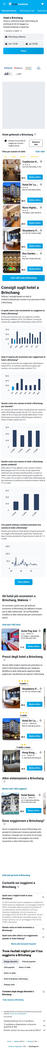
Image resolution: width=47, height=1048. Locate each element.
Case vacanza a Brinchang (13, 973)
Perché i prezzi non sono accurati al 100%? (25, 1003)
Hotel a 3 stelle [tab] (25, 940)
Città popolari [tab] (9, 940)
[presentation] (35, 134)
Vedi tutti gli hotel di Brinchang (16, 848)
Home (9, 1014)
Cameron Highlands (15, 1019)
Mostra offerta (35, 177)
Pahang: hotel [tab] (9, 958)
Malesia (17, 1014)
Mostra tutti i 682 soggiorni (14, 789)
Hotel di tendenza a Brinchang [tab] (15, 952)
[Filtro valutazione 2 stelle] (5, 157)
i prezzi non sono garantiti (18, 986)
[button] (4, 4)
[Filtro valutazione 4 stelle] (23, 157)
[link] (23, 278)
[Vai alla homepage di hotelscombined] (18, 4)
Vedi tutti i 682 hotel (11, 624)
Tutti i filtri (40, 151)
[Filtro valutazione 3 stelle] (13, 157)
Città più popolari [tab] (28, 934)
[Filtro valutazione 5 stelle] (34, 157)
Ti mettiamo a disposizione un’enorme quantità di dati (25, 998)
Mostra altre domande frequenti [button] (23, 917)
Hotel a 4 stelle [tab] (10, 946)
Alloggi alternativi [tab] (11, 934)
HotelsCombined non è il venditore (25, 993)
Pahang (30, 1014)
